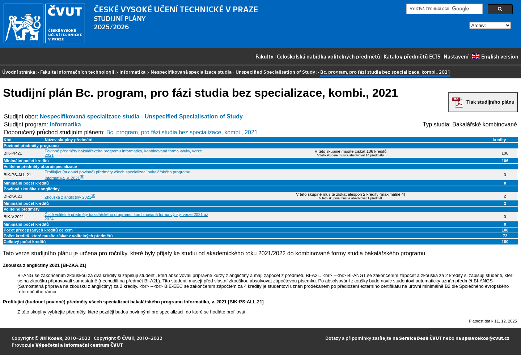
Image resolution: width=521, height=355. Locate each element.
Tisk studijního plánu (490, 102)
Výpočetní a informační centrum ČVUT (79, 344)
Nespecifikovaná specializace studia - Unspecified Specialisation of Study (233, 71)
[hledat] (444, 9)
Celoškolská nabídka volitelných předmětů (328, 56)
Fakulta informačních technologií (77, 71)
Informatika (132, 71)
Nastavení (456, 56)
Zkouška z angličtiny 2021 (68, 197)
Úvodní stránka (18, 71)
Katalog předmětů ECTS (412, 56)
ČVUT (128, 338)
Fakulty (264, 56)
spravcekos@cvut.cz (485, 338)
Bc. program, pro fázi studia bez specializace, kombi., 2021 (182, 132)
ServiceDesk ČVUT (420, 338)
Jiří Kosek (51, 338)
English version (495, 56)
